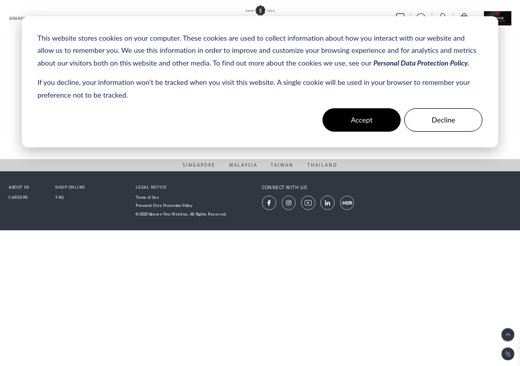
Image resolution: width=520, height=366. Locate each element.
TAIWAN (282, 165)
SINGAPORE (199, 165)
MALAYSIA (243, 165)
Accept (362, 119)
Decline (444, 119)
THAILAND (322, 165)
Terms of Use (147, 197)
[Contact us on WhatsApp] (508, 354)
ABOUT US (19, 187)
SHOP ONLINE (70, 187)
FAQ (59, 197)
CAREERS (18, 197)
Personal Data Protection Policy (164, 205)
